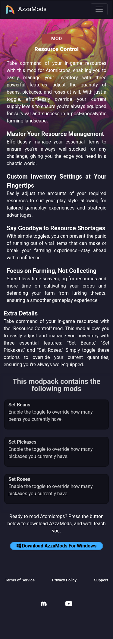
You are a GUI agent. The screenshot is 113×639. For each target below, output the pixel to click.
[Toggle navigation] (99, 9)
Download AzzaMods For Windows (57, 546)
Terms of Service (19, 580)
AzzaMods (25, 9)
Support (101, 580)
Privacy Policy (64, 580)
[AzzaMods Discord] (43, 605)
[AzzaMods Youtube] (68, 604)
